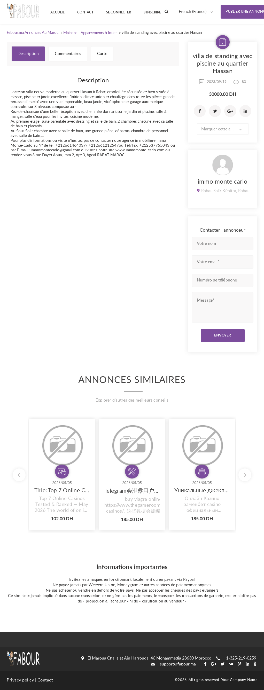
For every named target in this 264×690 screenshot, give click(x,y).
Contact (45, 680)
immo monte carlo (222, 182)
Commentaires (68, 54)
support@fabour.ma (173, 664)
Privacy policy (20, 680)
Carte (102, 54)
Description (28, 54)
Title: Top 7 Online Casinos (62, 490)
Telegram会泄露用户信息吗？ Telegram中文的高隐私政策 (132, 491)
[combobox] (197, 11)
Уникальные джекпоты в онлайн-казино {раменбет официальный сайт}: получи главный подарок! (202, 490)
